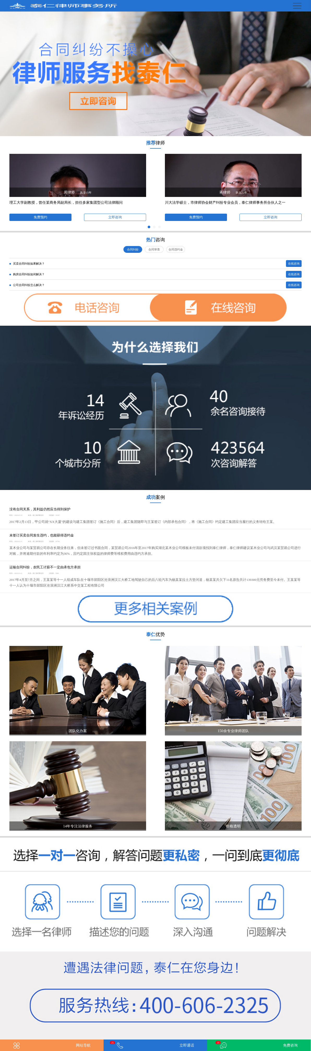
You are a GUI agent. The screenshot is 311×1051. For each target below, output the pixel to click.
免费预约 (40, 217)
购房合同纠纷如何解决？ (27, 274)
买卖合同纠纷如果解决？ (27, 263)
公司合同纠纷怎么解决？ (27, 285)
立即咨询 (115, 217)
